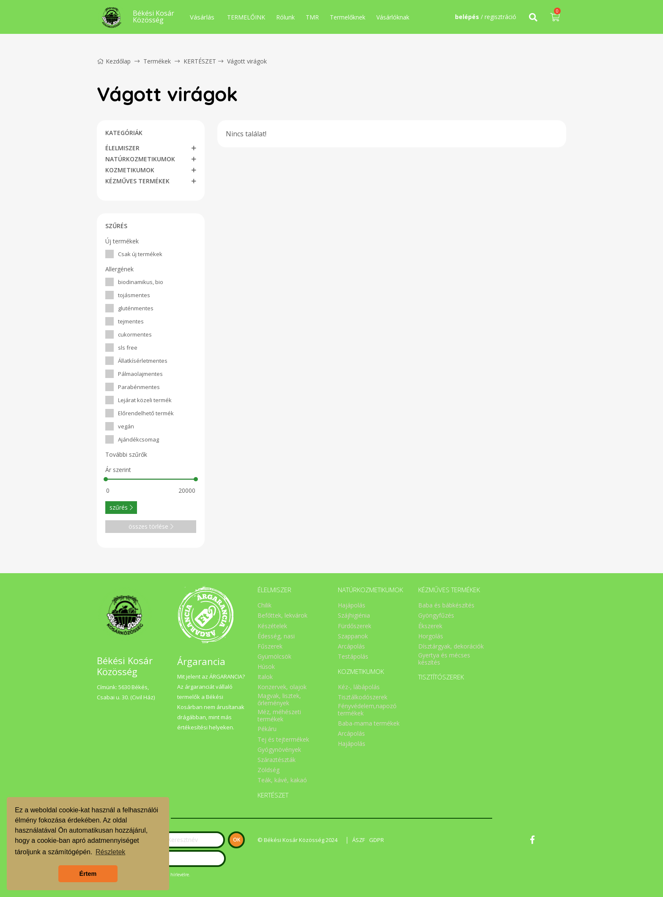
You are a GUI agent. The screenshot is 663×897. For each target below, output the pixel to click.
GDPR (376, 840)
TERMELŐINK (246, 17)
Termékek (157, 61)
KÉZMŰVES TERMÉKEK (137, 181)
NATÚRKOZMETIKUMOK (140, 159)
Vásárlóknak (392, 17)
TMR (312, 17)
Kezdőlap (114, 61)
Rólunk (285, 17)
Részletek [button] (110, 852)
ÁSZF (358, 840)
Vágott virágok (247, 61)
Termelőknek (347, 17)
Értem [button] (88, 873)
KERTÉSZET (200, 61)
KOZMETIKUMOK (129, 170)
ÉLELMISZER (122, 148)
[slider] (106, 479)
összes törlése (151, 526)
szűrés (121, 507)
